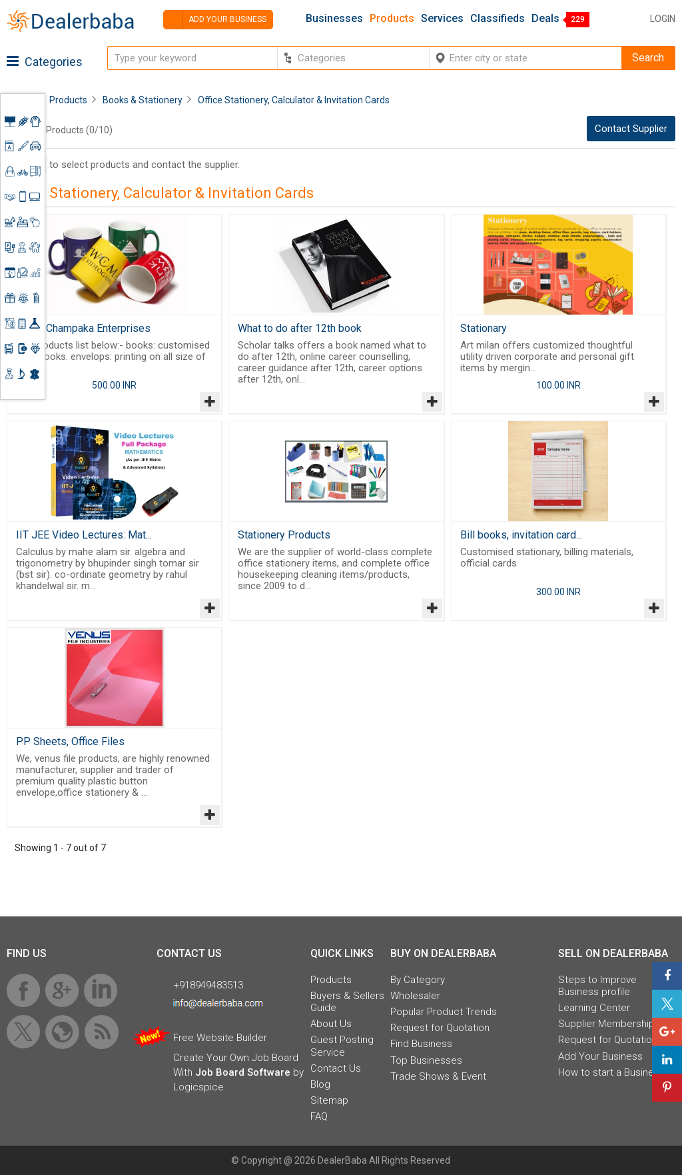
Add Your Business (600, 1056)
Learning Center (594, 1008)
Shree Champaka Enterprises (83, 328)
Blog (320, 1084)
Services (442, 19)
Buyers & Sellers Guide (347, 1002)
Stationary (483, 328)
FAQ (319, 1116)
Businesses (334, 19)
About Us (331, 1024)
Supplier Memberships (609, 1024)
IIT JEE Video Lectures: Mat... (84, 535)
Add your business (214, 19)
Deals (545, 19)
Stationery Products (284, 535)
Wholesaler (415, 996)
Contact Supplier (631, 129)
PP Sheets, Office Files (70, 741)
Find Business (421, 1044)
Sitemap (329, 1100)
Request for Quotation (440, 1028)
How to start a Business (611, 1072)
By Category (417, 980)
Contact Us (335, 1068)
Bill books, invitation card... (521, 535)
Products (392, 19)
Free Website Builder (220, 1038)
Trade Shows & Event (438, 1076)
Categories (45, 62)
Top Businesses (426, 1060)
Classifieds (497, 19)
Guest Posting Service (342, 1046)
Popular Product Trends (443, 1012)
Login (662, 18)
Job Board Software (242, 1072)
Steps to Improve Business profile (597, 986)
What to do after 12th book (300, 328)
